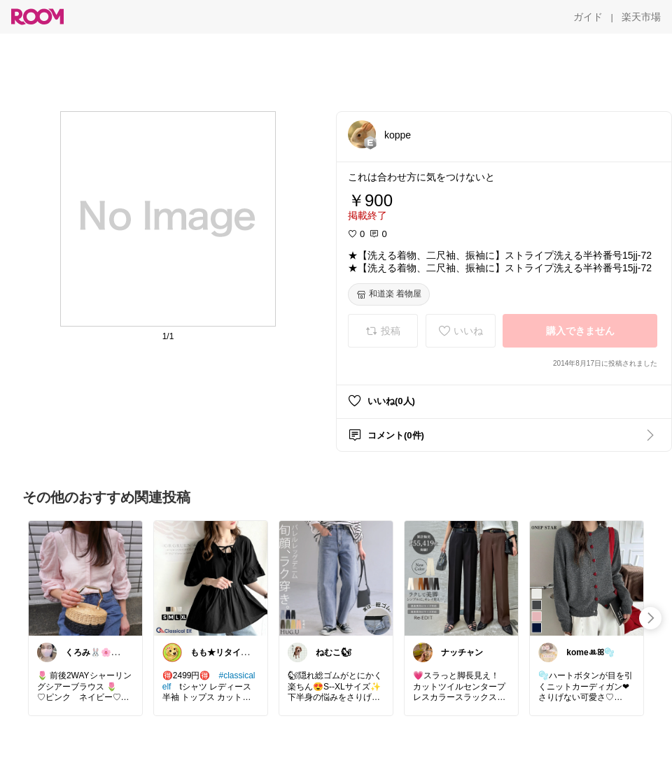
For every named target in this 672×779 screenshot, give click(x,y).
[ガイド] (588, 16)
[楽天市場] (641, 16)
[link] (85, 577)
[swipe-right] (650, 618)
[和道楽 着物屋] (389, 294)
